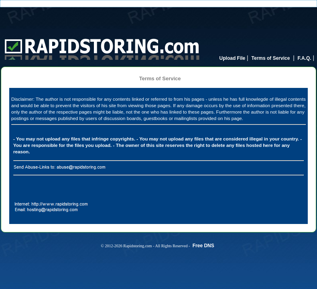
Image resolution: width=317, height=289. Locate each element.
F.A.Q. (304, 58)
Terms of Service (271, 58)
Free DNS (203, 245)
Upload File (232, 58)
